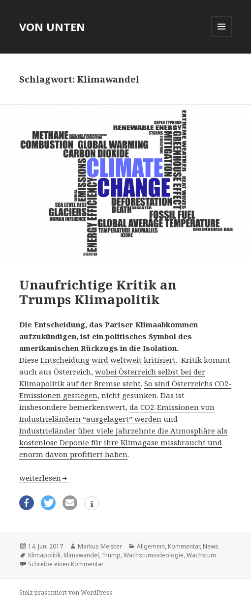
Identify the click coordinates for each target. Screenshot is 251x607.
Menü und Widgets (222, 36)
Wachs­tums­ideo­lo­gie (154, 555)
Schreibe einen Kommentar (66, 564)
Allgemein (151, 546)
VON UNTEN (52, 26)
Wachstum (201, 555)
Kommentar (184, 546)
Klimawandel (81, 555)
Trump (111, 555)
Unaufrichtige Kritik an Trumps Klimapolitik (98, 292)
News (211, 546)
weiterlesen (44, 478)
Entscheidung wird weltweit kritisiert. (108, 360)
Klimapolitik (44, 555)
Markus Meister (100, 546)
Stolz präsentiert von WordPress (65, 592)
